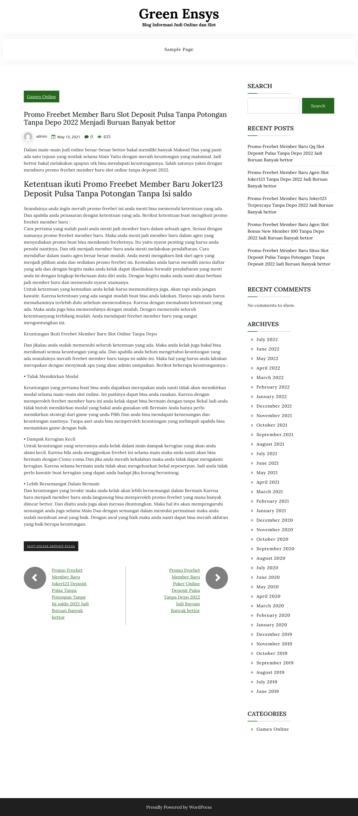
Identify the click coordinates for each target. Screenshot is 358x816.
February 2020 (273, 615)
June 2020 (268, 577)
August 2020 (271, 558)
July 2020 (267, 567)
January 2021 (271, 510)
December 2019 (274, 634)
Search (260, 86)
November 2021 (274, 415)
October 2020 (272, 539)
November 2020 (274, 529)
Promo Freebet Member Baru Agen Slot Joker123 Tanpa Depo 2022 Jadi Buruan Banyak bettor (288, 179)
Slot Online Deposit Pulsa (51, 546)
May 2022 (267, 358)
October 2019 (272, 653)
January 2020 (271, 624)
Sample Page (179, 49)
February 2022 (273, 387)
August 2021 (270, 444)
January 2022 (271, 396)
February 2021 (272, 501)
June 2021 (267, 463)
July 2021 (266, 453)
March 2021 (269, 491)
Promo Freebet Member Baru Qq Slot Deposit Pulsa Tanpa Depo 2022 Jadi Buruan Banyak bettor (286, 153)
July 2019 (266, 682)
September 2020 (275, 548)
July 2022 (267, 339)
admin (42, 136)
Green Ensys (179, 13)
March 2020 (270, 605)
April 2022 (268, 368)
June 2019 (267, 691)
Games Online (41, 96)
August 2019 (270, 672)
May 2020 (267, 586)
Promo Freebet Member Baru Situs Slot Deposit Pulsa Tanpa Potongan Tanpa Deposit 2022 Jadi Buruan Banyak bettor (289, 257)
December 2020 (274, 520)
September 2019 (275, 663)
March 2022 (270, 377)
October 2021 (272, 425)
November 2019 (274, 643)
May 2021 (267, 472)
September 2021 (274, 434)
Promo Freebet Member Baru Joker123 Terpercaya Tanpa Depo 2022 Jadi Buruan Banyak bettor (290, 205)
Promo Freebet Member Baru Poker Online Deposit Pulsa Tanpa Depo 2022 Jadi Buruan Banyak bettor (182, 590)
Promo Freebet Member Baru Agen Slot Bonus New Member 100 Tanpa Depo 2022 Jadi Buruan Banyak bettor (288, 231)
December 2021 (274, 406)
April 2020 (268, 596)
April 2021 (267, 482)
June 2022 (268, 349)
